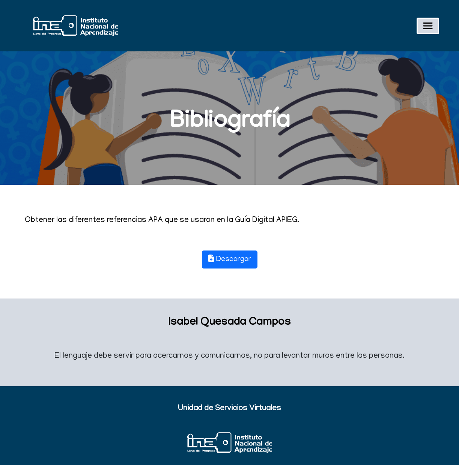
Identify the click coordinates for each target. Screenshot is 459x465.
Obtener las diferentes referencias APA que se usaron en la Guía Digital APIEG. (162, 220)
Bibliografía (230, 122)
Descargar (229, 259)
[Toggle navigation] (428, 26)
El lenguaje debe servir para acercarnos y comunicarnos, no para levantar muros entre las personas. (229, 356)
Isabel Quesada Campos (229, 323)
